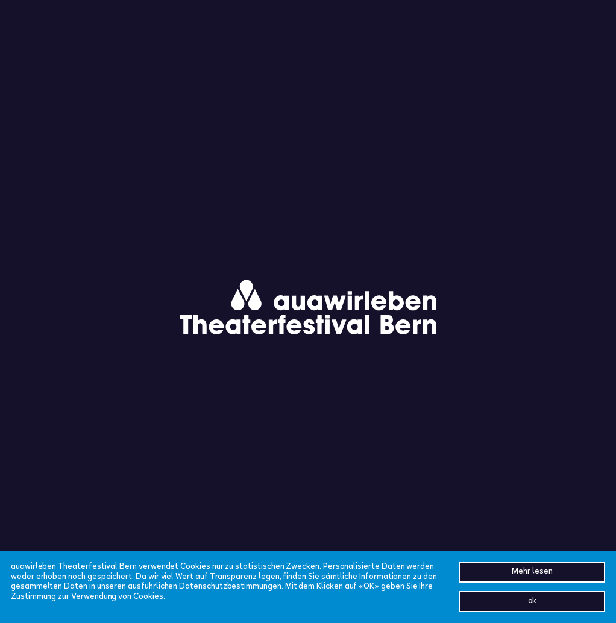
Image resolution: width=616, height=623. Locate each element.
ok (532, 601)
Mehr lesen (532, 572)
